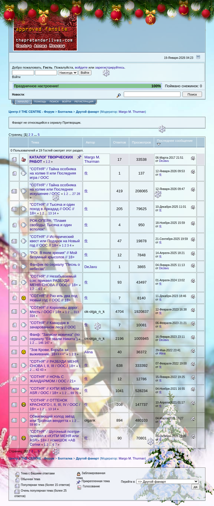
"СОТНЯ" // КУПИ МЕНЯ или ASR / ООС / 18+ (54, 390)
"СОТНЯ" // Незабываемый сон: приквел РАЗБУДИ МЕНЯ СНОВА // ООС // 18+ (54, 280)
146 (41, 342)
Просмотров (141, 142)
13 (50, 213)
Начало (23, 101)
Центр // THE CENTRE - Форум (31, 111)
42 (37, 369)
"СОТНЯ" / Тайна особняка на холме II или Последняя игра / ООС (53, 173)
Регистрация (83, 101)
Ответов (119, 142)
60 (36, 424)
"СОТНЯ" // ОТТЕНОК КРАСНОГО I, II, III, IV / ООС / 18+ (55, 404)
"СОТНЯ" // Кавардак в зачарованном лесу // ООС (53, 325)
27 (74, 193)
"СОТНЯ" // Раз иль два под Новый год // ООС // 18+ (54, 298)
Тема (35, 142)
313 (76, 312)
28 (78, 193)
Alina (88, 352)
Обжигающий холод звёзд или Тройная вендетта (52, 418)
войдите (81, 67)
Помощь (40, 101)
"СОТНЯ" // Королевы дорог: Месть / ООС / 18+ (54, 309)
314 (32, 315)
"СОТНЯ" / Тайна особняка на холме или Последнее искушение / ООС (53, 189)
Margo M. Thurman (132, 111)
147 (47, 342)
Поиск (54, 101)
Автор (90, 142)
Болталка (65, 111)
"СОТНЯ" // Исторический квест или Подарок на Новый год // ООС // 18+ (55, 240)
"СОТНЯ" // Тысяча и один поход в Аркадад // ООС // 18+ (52, 208)
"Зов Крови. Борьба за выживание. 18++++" (49, 352)
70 (76, 393)
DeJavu (164, 160)
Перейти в (128, 481)
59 (31, 424)
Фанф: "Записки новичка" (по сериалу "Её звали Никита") (55, 336)
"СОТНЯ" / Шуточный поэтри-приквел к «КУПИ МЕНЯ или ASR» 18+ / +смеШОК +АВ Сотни (55, 438)
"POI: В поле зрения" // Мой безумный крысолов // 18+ (53, 255)
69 (72, 393)
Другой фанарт (87, 111)
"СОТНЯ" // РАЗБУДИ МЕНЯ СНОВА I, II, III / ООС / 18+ (54, 363)
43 (42, 369)
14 (54, 213)
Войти (66, 101)
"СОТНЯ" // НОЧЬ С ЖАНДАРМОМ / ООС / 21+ (53, 379)
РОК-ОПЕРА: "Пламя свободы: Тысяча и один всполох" (51, 224)
